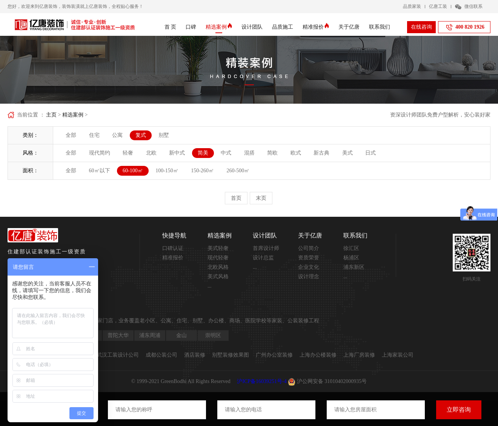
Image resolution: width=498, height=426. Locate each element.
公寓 (117, 135)
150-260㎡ (202, 170)
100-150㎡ (166, 170)
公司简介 (308, 248)
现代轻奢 (218, 258)
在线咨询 (421, 27)
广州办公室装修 (274, 355)
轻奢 (128, 153)
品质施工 (282, 27)
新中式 (177, 153)
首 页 (170, 27)
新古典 (321, 153)
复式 (140, 135)
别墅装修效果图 (230, 355)
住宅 (94, 135)
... (210, 286)
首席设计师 (266, 248)
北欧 (151, 153)
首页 (236, 198)
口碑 (191, 27)
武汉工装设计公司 (118, 355)
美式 (347, 153)
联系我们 (379, 27)
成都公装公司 (161, 355)
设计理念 (308, 276)
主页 (51, 115)
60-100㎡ (133, 170)
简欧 (272, 153)
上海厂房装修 (359, 355)
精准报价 (316, 27)
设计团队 (252, 27)
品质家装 (412, 6)
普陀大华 (118, 335)
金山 (181, 335)
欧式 (295, 153)
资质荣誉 (308, 258)
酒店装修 (194, 355)
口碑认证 (172, 248)
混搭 (249, 153)
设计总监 (263, 258)
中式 (226, 153)
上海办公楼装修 (318, 355)
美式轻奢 (218, 248)
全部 (71, 135)
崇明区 (213, 335)
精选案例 (219, 27)
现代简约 (99, 153)
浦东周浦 (149, 335)
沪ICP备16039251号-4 (261, 381)
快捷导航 (174, 235)
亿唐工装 (438, 6)
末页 (261, 198)
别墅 (163, 135)
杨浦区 (351, 258)
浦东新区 (353, 267)
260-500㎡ (238, 170)
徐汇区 (351, 248)
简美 (203, 153)
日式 (370, 153)
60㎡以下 (99, 170)
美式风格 (218, 276)
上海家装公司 (397, 355)
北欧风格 (218, 267)
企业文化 (308, 267)
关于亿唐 (349, 27)
